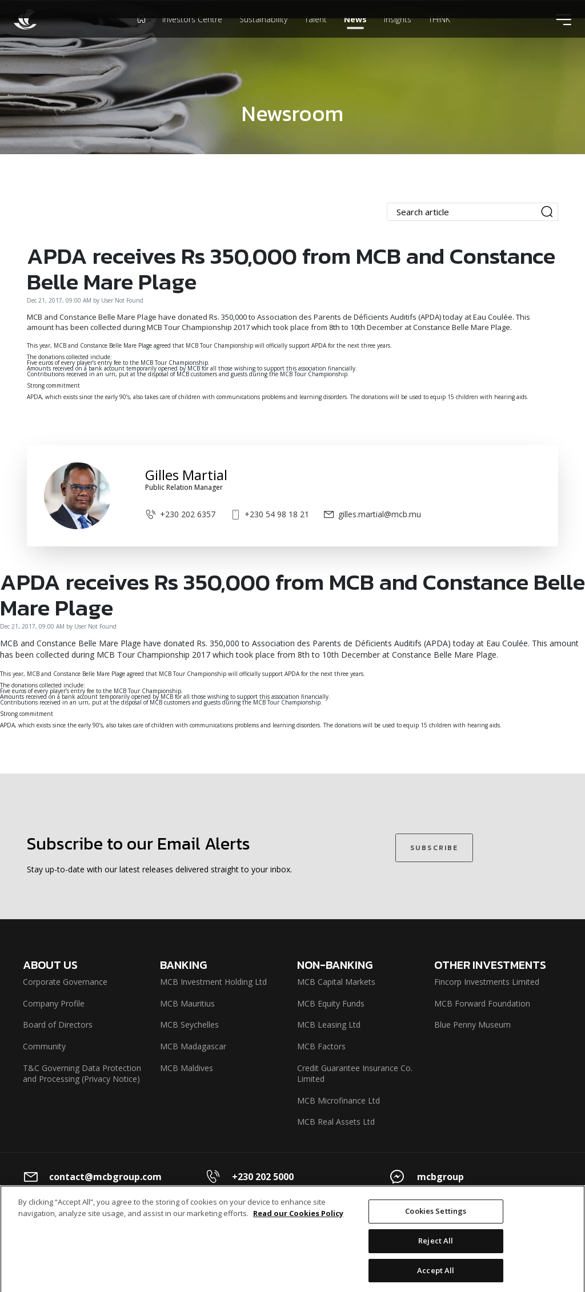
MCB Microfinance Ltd (338, 1100)
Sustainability (263, 37)
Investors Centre (192, 37)
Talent (315, 37)
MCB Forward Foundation (482, 1003)
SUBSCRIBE (434, 848)
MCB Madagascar (193, 1046)
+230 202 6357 (180, 514)
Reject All (435, 1250)
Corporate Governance (65, 981)
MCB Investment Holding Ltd (213, 981)
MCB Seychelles (189, 1024)
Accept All (435, 1279)
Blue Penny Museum (472, 1024)
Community (44, 1046)
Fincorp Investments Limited (486, 981)
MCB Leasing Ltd (328, 1024)
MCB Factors (321, 1046)
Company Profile (54, 1003)
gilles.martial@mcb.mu (372, 514)
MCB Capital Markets (336, 981)
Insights (397, 37)
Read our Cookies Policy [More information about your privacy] (298, 1222)
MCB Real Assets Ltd (336, 1121)
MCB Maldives (186, 1067)
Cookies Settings (435, 1220)
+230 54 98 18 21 (269, 514)
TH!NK (439, 37)
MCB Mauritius (187, 1003)
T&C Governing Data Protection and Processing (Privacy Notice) (82, 1073)
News (355, 37)
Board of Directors (58, 1024)
